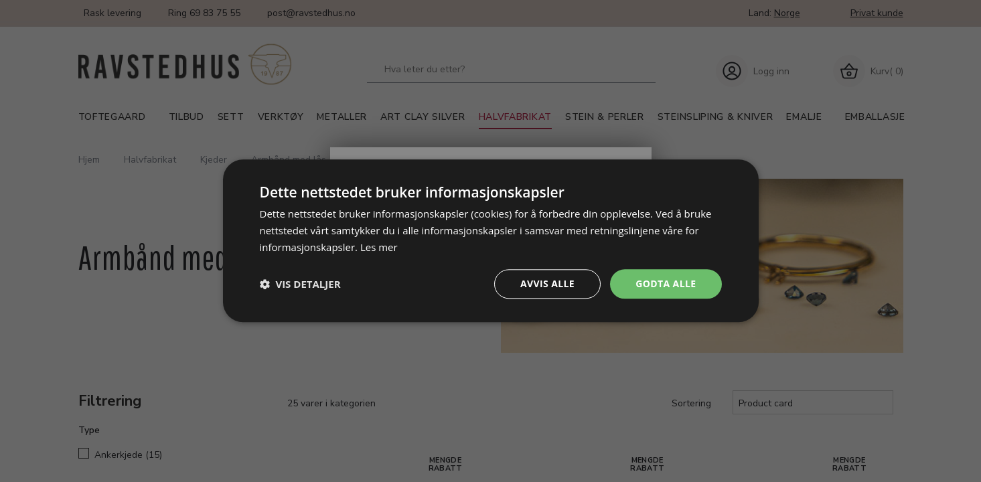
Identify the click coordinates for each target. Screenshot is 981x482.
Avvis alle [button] (547, 283)
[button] (300, 283)
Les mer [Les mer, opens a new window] (379, 247)
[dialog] (491, 240)
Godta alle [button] (665, 283)
